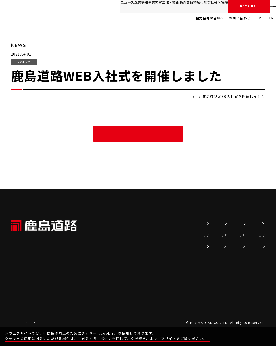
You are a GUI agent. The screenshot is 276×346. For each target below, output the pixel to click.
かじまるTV (187, 246)
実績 (198, 5)
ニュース (61, 5)
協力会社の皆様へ (210, 18)
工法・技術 (124, 5)
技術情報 (150, 223)
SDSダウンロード (245, 246)
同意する (260, 333)
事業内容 (102, 5)
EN (271, 18)
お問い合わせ (239, 18)
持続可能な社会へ (174, 5)
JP (259, 18)
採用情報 (229, 6)
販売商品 (146, 5)
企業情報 (81, 5)
